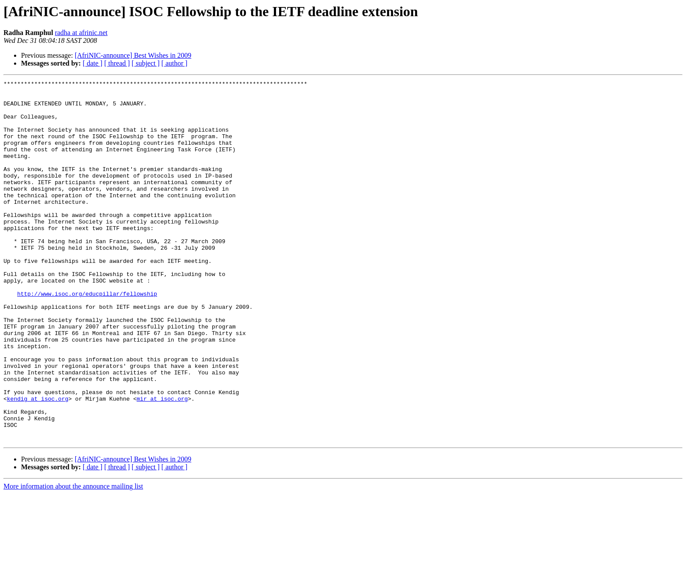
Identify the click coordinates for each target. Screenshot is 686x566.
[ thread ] (117, 63)
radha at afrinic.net (81, 32)
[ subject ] (146, 63)
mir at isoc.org (162, 463)
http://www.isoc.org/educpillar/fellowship (87, 337)
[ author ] (174, 63)
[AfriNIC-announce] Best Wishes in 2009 (133, 55)
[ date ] (92, 63)
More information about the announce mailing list (73, 558)
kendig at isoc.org (37, 463)
